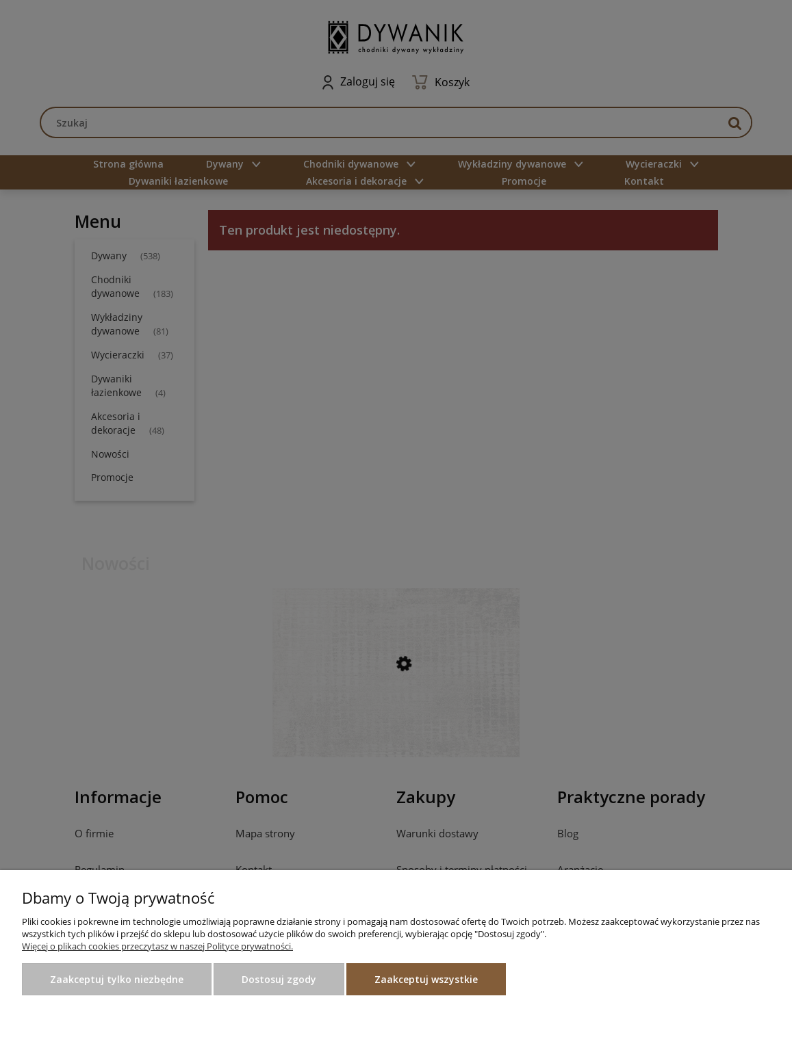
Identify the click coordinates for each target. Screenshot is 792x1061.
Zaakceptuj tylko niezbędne (116, 979)
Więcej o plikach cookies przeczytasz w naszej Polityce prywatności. (157, 946)
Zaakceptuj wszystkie (426, 979)
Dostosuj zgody (279, 979)
